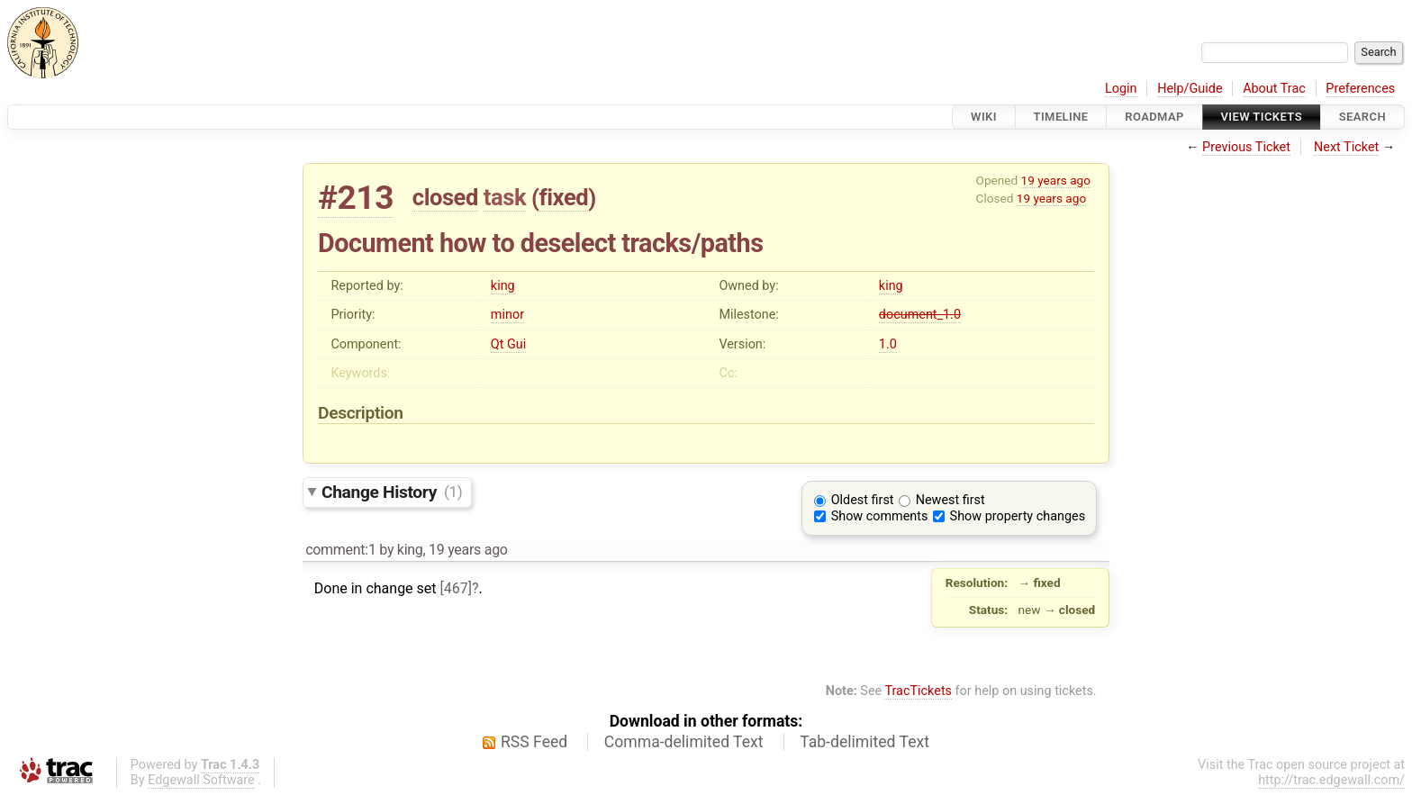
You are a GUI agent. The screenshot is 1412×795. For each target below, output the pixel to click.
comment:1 (340, 549)
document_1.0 (920, 314)
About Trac (1274, 88)
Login (1121, 88)
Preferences (1360, 88)
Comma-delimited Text (684, 742)
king (503, 286)
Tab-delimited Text (864, 742)
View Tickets (1261, 116)
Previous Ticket (1246, 147)
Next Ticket (1346, 147)
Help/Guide (1189, 88)
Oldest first (862, 500)
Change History (391, 491)
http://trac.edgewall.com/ (1331, 780)
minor (507, 314)
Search (1362, 116)
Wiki (984, 116)
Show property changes (1017, 516)
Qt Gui (508, 344)
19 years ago (1056, 180)
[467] (456, 588)
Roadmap (1154, 116)
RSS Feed (534, 742)
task (505, 197)
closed (445, 197)
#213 (356, 197)
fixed (564, 197)
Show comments (879, 516)
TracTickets (918, 691)
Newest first (950, 500)
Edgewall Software (201, 780)
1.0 (888, 344)
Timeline (1061, 116)
